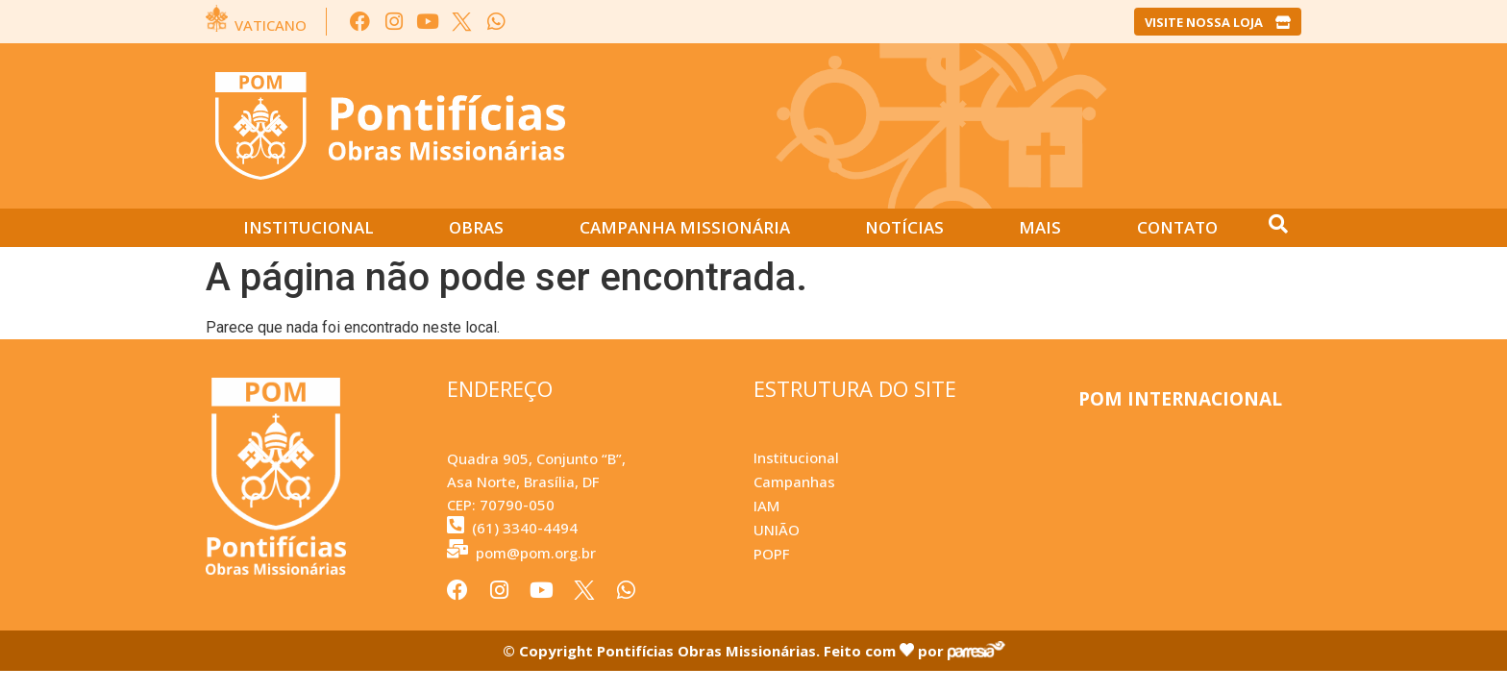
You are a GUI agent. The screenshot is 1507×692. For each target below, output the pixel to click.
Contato (1177, 227)
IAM (766, 505)
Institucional (308, 227)
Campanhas (794, 481)
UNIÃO (777, 529)
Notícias (904, 227)
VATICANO (271, 25)
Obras (476, 227)
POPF (771, 553)
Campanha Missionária (685, 227)
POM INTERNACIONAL (1180, 398)
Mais (1040, 227)
